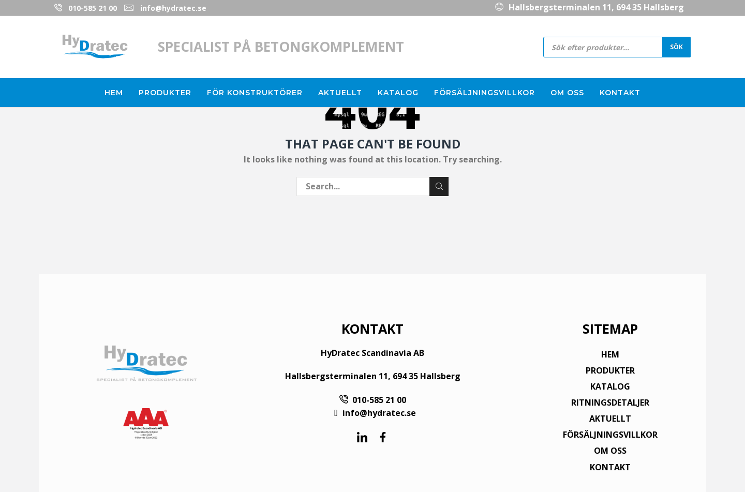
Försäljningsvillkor (484, 92)
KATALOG (610, 386)
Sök (676, 46)
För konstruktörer (255, 92)
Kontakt (620, 92)
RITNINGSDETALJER (610, 402)
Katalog (398, 92)
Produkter (165, 92)
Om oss (567, 92)
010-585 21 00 (92, 8)
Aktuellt (340, 92)
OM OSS (610, 450)
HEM (610, 354)
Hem (114, 92)
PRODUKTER (610, 370)
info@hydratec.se (173, 8)
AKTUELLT (610, 418)
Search (439, 186)
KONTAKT (610, 467)
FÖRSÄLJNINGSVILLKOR (610, 434)
